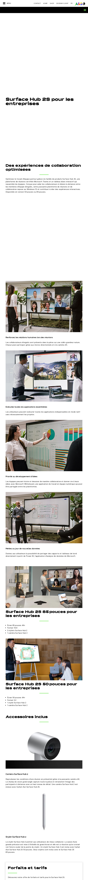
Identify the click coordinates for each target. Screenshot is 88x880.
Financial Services (51, 818)
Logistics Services (51, 826)
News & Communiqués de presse (15, 822)
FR (72, 3)
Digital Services (50, 814)
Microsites (7, 842)
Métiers (6, 818)
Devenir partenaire (10, 838)
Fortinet (47, 842)
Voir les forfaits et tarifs (21, 724)
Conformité (7, 814)
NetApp (47, 870)
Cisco (46, 838)
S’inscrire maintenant (44, 791)
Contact (37, 3)
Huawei (47, 846)
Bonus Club (7, 846)
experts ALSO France (30, 745)
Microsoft (47, 866)
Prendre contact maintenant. (44, 772)
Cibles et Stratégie (10, 830)
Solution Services (50, 830)
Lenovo (47, 862)
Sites (5, 826)
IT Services (48, 822)
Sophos (47, 874)
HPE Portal (48, 858)
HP (45, 854)
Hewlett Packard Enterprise (54, 850)
